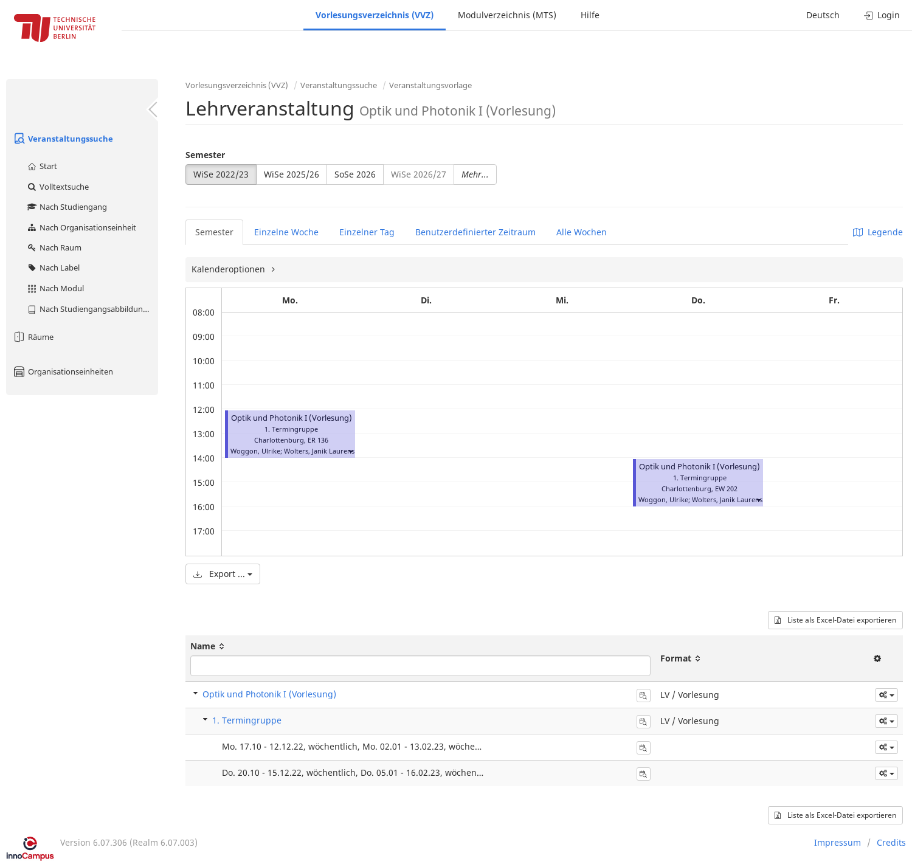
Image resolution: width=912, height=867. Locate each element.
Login (882, 15)
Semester (205, 155)
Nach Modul (55, 288)
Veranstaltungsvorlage (430, 85)
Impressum (837, 842)
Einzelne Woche (286, 232)
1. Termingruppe (247, 720)
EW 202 (726, 488)
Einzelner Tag (367, 232)
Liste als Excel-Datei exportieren (835, 620)
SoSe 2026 (355, 174)
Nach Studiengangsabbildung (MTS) (92, 308)
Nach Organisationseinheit (81, 227)
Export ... (222, 573)
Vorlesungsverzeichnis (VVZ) (375, 15)
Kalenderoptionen (230, 269)
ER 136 (318, 439)
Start (41, 166)
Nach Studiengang (66, 206)
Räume (33, 336)
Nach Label (53, 267)
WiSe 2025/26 (291, 174)
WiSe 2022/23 (221, 174)
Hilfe (590, 15)
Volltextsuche (57, 186)
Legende (878, 232)
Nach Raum (53, 247)
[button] (350, 451)
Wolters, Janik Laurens (319, 450)
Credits (891, 842)
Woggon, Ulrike (255, 450)
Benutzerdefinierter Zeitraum (475, 232)
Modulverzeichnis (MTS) (507, 15)
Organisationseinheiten (62, 371)
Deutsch (823, 15)
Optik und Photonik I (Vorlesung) (291, 418)
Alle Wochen (581, 232)
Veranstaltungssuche (62, 138)
